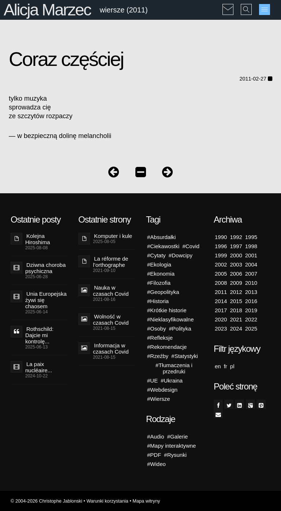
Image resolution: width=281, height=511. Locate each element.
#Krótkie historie (167, 310)
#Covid (190, 246)
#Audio (155, 436)
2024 (236, 328)
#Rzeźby (157, 356)
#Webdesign (162, 390)
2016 (251, 301)
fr (225, 366)
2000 (236, 255)
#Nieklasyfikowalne (170, 319)
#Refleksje (160, 338)
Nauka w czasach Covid (111, 290)
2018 (236, 310)
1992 (236, 237)
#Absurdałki (161, 237)
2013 (251, 292)
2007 (251, 274)
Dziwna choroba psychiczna (45, 268)
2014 (221, 301)
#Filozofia (159, 283)
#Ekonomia (161, 274)
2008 (221, 283)
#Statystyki (184, 356)
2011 (221, 292)
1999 (221, 255)
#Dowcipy (180, 255)
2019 (251, 310)
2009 (236, 283)
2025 (251, 328)
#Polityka (180, 328)
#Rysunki (175, 455)
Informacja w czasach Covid (111, 348)
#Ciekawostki (163, 246)
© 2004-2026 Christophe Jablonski (46, 501)
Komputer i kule (113, 236)
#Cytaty (156, 255)
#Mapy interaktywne (171, 446)
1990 (221, 237)
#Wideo (156, 464)
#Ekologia (159, 264)
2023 (221, 328)
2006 (236, 274)
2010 (251, 283)
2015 (236, 301)
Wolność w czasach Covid (111, 319)
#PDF (154, 455)
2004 (251, 264)
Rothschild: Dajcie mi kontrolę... (39, 335)
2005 (221, 274)
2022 (251, 319)
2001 (251, 255)
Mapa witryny (146, 501)
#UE (152, 380)
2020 (221, 319)
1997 (236, 246)
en (218, 366)
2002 (221, 264)
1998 (251, 246)
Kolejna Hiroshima (37, 239)
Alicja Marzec (47, 9)
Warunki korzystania (107, 501)
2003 (236, 264)
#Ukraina (172, 380)
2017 (221, 310)
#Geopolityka (163, 292)
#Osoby (156, 328)
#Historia (158, 301)
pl (232, 366)
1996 (221, 246)
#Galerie (177, 436)
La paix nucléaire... (38, 367)
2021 (236, 319)
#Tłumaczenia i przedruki (174, 368)
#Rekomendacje (167, 347)
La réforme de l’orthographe (110, 262)
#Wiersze (158, 399)
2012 (236, 292)
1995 (251, 237)
